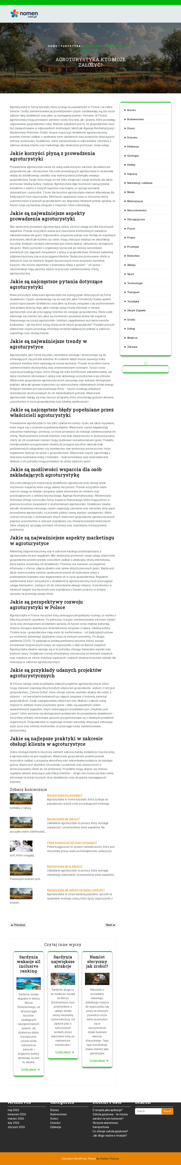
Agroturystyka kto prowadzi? (64, 795)
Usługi (132, 319)
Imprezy (133, 178)
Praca (132, 227)
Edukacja (134, 153)
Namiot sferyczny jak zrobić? (97, 961)
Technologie (136, 277)
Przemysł (134, 244)
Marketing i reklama (140, 186)
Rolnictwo (134, 252)
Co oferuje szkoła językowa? (110, 1107)
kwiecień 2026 (17, 1090)
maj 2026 (13, 1086)
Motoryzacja (136, 203)
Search (167, 1087)
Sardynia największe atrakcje (63, 961)
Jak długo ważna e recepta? (110, 1111)
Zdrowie (133, 336)
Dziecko (133, 144)
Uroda (132, 311)
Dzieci (132, 136)
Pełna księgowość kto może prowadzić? (72, 842)
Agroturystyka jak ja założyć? (65, 866)
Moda (132, 194)
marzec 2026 (16, 1094)
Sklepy (132, 261)
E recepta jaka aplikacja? (107, 1086)
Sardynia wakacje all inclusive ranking (28, 964)
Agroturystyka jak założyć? (63, 819)
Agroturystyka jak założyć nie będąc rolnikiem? (76, 890)
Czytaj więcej (28, 1069)
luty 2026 (13, 1098)
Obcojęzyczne (137, 219)
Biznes (133, 119)
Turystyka (70, 46)
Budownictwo (136, 128)
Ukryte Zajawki (137, 302)
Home (53, 46)
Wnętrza (133, 327)
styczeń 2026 (16, 1103)
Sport (132, 269)
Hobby (132, 169)
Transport (134, 286)
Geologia (134, 161)
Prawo (132, 236)
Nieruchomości (138, 211)
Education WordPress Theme (90, 1158)
